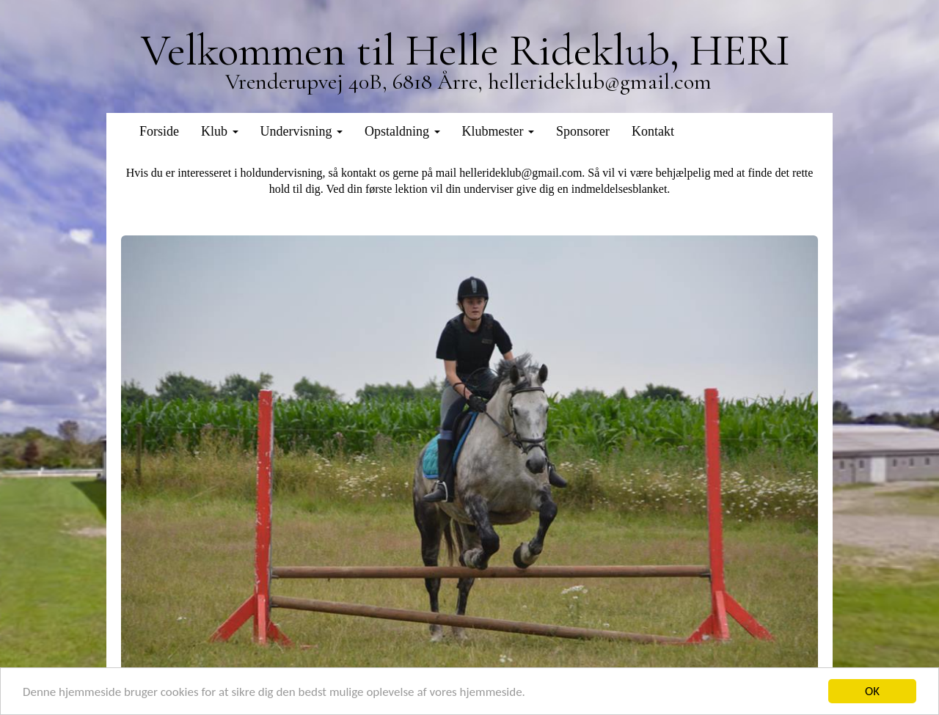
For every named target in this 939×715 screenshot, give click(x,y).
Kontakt (653, 131)
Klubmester (498, 131)
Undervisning (301, 131)
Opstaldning (402, 131)
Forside (159, 131)
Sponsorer (583, 131)
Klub (219, 131)
